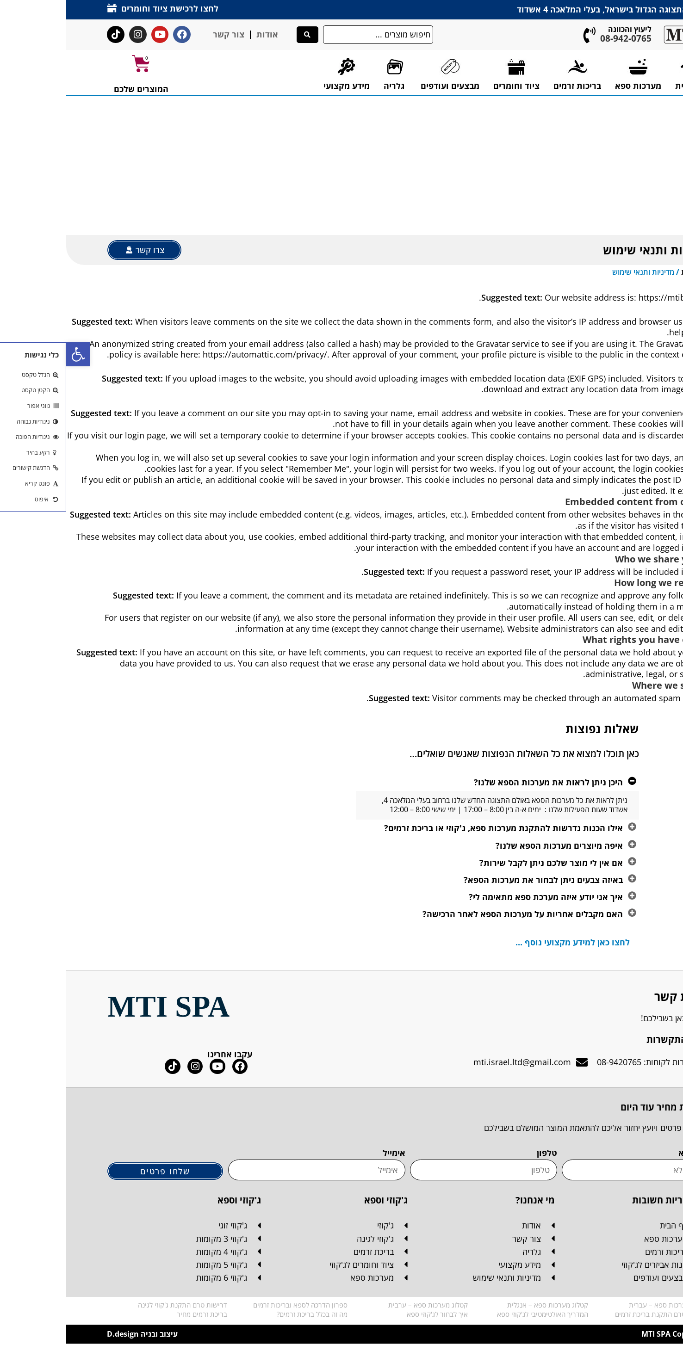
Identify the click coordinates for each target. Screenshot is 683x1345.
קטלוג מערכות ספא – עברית (602, 1306)
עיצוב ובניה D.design (76, 1335)
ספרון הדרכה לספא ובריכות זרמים (234, 1306)
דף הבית (628, 272)
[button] (12, 354)
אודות (201, 34)
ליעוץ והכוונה (563, 29)
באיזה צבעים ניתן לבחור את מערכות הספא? (477, 879)
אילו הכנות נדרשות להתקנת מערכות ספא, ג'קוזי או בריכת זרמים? (437, 828)
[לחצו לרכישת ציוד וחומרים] (45, 7)
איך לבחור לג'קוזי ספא (371, 1315)
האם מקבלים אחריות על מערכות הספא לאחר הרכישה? (456, 914)
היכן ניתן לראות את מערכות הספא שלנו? (482, 782)
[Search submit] (241, 34)
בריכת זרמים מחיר (136, 1315)
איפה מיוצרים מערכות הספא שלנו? (493, 845)
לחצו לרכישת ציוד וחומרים (103, 8)
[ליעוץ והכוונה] (523, 35)
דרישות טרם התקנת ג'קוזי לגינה (116, 1306)
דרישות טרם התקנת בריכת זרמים (595, 1315)
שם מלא (627, 1153)
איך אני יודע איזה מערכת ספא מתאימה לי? (480, 897)
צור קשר (162, 34)
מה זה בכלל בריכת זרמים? (246, 1315)
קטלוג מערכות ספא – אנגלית (481, 1306)
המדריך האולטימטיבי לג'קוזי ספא (476, 1315)
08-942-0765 (559, 38)
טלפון (481, 1153)
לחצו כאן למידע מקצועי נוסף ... (506, 942)
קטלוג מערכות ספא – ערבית (362, 1306)
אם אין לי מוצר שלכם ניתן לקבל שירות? (485, 862)
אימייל (328, 1153)
